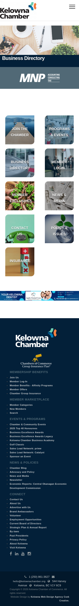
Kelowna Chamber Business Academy (32, 440)
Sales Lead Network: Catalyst (27, 452)
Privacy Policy (18, 539)
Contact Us (16, 499)
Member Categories (21, 405)
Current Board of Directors (25, 523)
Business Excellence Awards (27, 432)
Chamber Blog (18, 468)
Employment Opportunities (26, 519)
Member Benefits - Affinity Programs (31, 385)
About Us (15, 503)
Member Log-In (18, 381)
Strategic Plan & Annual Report (28, 527)
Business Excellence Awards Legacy (31, 436)
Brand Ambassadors (22, 511)
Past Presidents (19, 535)
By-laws (14, 531)
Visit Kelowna (18, 547)
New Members (18, 409)
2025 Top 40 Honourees (23, 428)
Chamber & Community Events (28, 424)
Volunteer (15, 515)
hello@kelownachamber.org (29, 581)
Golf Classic (17, 444)
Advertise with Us (20, 507)
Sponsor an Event (20, 456)
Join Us (14, 377)
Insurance (20, 261)
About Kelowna (19, 543)
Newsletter (16, 480)
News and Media (19, 476)
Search (14, 413)
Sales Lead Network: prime (26, 448)
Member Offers (18, 389)
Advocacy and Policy (22, 472)
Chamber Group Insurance (25, 393)
